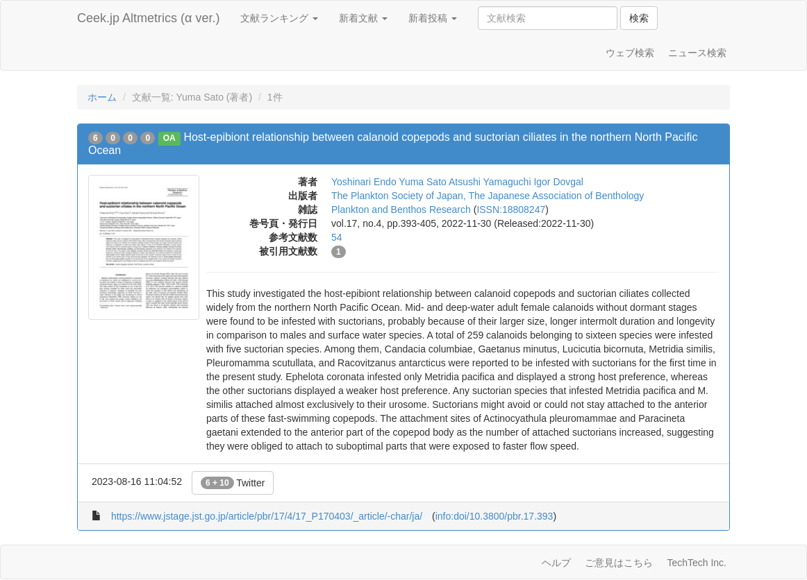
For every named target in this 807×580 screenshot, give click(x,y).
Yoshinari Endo (364, 181)
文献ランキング (279, 18)
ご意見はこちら (619, 562)
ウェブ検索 (630, 52)
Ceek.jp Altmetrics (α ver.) (148, 18)
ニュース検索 (697, 52)
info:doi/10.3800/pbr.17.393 (494, 516)
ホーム (102, 97)
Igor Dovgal (558, 181)
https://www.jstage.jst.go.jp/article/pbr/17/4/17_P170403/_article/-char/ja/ (266, 516)
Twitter (233, 483)
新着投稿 (432, 18)
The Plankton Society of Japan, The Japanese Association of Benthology (487, 195)
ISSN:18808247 (510, 209)
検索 (639, 18)
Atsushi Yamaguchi (490, 181)
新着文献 (363, 18)
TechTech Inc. (696, 562)
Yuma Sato (423, 181)
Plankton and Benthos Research (401, 209)
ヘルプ (556, 562)
